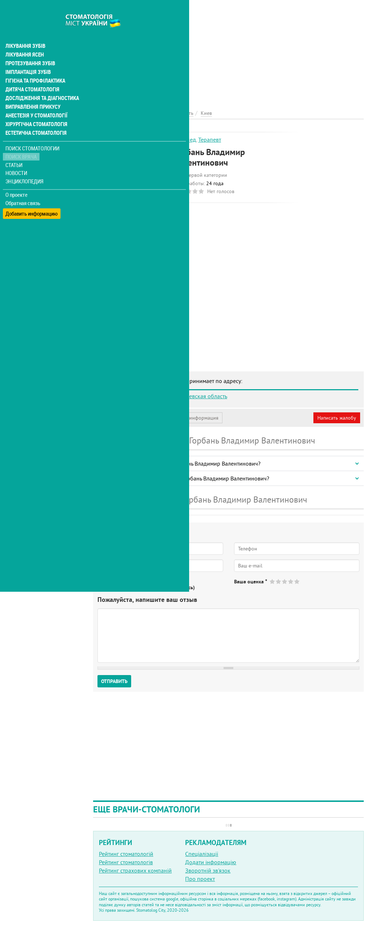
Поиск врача (22, 141)
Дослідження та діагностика (40, 83)
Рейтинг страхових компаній (135, 870)
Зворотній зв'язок (207, 870)
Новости (17, 157)
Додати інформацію (210, 862)
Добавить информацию (32, 195)
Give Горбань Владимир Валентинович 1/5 (273, 581)
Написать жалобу (336, 418)
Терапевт (209, 139)
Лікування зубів (25, 30)
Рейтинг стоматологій (126, 853)
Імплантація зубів (27, 56)
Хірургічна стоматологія (35, 109)
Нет (130, 587)
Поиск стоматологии (32, 132)
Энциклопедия (25, 165)
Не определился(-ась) (170, 587)
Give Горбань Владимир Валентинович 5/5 (297, 581)
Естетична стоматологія (34, 117)
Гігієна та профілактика (34, 65)
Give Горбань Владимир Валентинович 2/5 (279, 581)
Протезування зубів (29, 48)
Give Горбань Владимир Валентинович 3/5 (285, 581)
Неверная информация (192, 418)
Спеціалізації (201, 853)
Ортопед (185, 139)
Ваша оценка (250, 581)
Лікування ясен (24, 39)
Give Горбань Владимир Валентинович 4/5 (291, 581)
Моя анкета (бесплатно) (127, 418)
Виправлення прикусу (32, 91)
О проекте (17, 179)
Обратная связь (23, 187)
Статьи (15, 149)
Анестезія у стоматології (35, 100)
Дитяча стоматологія (31, 74)
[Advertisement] (228, 50)
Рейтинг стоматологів (126, 862)
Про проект (200, 878)
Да (111, 587)
